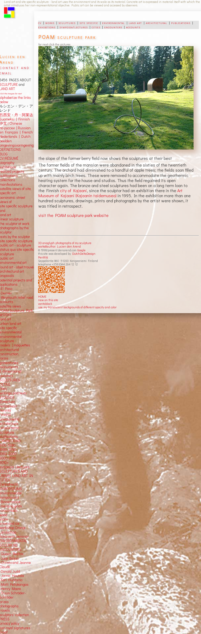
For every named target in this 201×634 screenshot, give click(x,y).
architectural (156, 23)
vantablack (45, 304)
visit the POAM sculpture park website (73, 215)
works (49, 23)
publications (180, 23)
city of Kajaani (73, 190)
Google (81, 250)
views (16, 306)
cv (39, 23)
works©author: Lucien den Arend (59, 246)
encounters (113, 27)
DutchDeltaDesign (83, 254)
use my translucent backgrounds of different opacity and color (77, 307)
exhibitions (46, 27)
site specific (88, 23)
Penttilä (43, 257)
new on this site (48, 300)
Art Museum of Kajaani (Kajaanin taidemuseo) (110, 193)
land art (135, 23)
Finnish (23, 119)
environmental (113, 23)
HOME (42, 296)
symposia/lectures (73, 27)
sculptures (66, 23)
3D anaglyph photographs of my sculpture (64, 243)
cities (96, 27)
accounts (133, 27)
